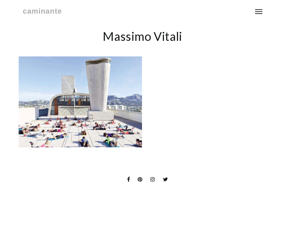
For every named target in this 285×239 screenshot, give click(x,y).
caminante (42, 11)
